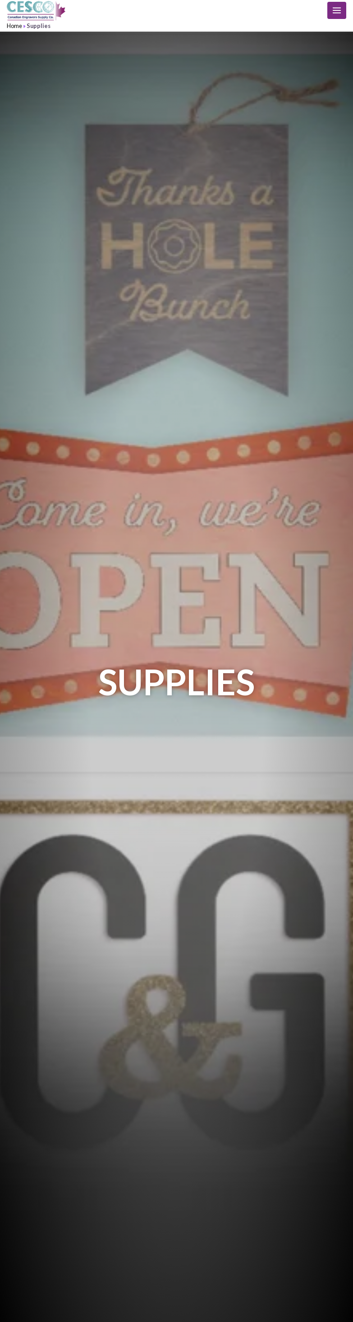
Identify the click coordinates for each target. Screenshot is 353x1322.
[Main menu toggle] (336, 10)
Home (14, 25)
